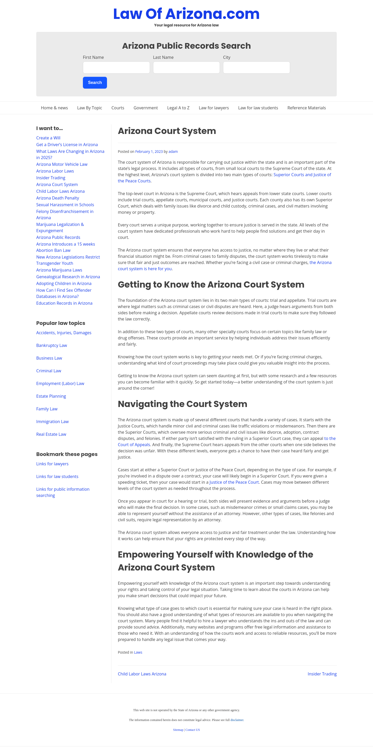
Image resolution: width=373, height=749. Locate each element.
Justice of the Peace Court (234, 482)
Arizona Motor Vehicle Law (62, 164)
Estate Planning (51, 396)
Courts (117, 108)
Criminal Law (48, 371)
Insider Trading (322, 674)
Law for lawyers (214, 108)
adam (173, 151)
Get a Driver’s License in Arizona (67, 144)
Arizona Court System (57, 184)
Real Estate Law (51, 434)
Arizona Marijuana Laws (59, 270)
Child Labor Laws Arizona (142, 674)
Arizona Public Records (58, 237)
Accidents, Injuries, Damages (63, 333)
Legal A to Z (178, 108)
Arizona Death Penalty (57, 198)
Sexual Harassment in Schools (65, 205)
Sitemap (178, 730)
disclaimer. (237, 720)
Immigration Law (52, 421)
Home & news (54, 108)
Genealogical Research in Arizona (68, 277)
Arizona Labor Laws (55, 171)
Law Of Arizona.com (186, 14)
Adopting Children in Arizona (64, 283)
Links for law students (57, 476)
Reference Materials (307, 108)
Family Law (47, 409)
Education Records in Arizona (64, 303)
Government (146, 108)
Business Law (49, 358)
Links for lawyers (52, 464)
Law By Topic (89, 108)
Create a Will (48, 138)
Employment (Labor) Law (60, 383)
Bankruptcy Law (51, 345)
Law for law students (258, 108)
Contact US (192, 730)
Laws (138, 652)
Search (95, 82)
